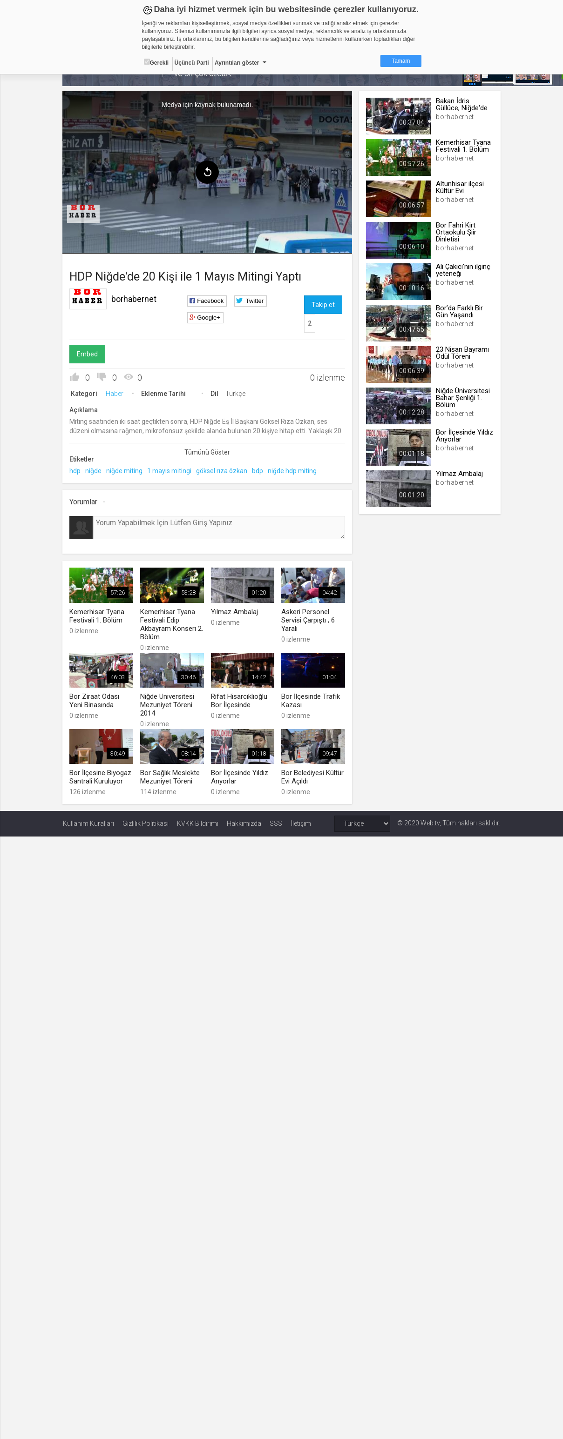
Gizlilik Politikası (145, 823)
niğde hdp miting (292, 471)
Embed (87, 354)
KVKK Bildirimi (197, 823)
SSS (276, 823)
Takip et (323, 304)
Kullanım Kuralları (88, 823)
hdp (75, 471)
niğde (94, 471)
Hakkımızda (244, 823)
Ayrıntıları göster (237, 63)
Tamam (401, 61)
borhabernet (134, 299)
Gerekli (156, 62)
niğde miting (125, 471)
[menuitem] (84, 214)
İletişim (301, 823)
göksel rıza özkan (222, 471)
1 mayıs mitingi (170, 471)
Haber (115, 393)
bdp (258, 471)
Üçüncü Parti (192, 63)
